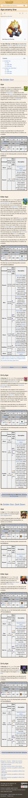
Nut (23, 536)
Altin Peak (18, 99)
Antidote (22, 423)
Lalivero (9, 386)
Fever (15, 233)
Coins (17, 143)
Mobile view (10, 796)
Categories (3, 761)
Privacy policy (4, 794)
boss (8, 54)
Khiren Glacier (15, 582)
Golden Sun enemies (17, 761)
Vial (23, 148)
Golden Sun (10, 45)
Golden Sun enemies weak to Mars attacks (11, 762)
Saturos (20, 218)
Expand (24, 367)
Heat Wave (24, 231)
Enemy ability (19, 170)
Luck (26, 137)
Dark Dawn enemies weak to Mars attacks (11, 766)
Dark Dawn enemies (6, 764)
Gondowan (4, 385)
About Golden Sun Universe (15, 794)
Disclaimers (3, 796)
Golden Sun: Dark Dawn (20, 45)
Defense (17, 137)
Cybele (7, 226)
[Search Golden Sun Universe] (14, 5)
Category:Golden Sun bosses (8, 356)
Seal (25, 303)
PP (10, 137)
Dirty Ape (10, 16)
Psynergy (18, 296)
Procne (12, 226)
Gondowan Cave (13, 381)
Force (11, 94)
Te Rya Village (10, 584)
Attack (13, 137)
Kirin (21, 235)
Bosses (12, 367)
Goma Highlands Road (6, 515)
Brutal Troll (11, 394)
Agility (22, 137)
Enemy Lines (5, 494)
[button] (24, 367)
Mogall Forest (9, 92)
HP (8, 137)
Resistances (5, 143)
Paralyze (24, 324)
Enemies (9, 761)
